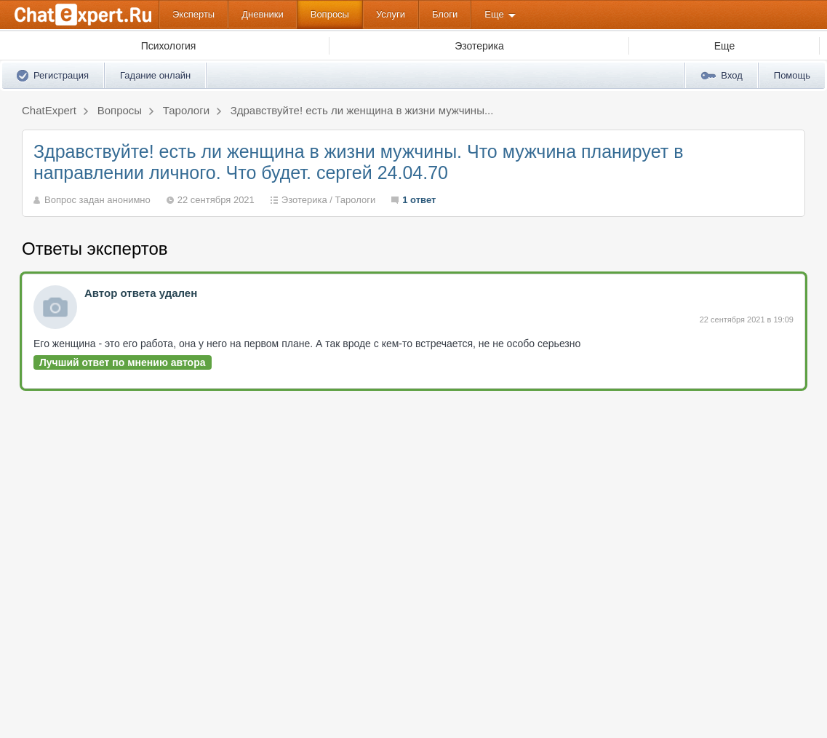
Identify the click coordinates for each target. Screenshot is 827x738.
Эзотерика (304, 199)
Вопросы (330, 14)
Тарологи (355, 199)
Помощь (792, 75)
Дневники (262, 14)
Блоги (445, 14)
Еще (493, 14)
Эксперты (193, 14)
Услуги (390, 14)
